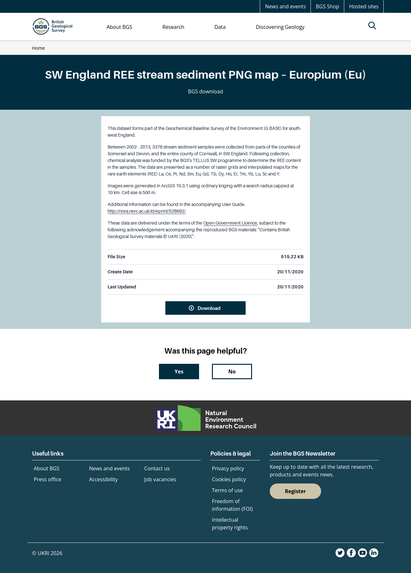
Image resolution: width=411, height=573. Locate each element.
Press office (47, 479)
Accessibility (103, 479)
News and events (285, 6)
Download (209, 308)
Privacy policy (228, 468)
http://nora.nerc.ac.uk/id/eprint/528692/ (147, 211)
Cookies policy (229, 479)
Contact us (157, 468)
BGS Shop (327, 6)
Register (295, 491)
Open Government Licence (230, 223)
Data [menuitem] (220, 26)
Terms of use (227, 490)
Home (38, 48)
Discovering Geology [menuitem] (280, 26)
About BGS (46, 468)
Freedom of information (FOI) (232, 505)
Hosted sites (364, 6)
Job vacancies (160, 479)
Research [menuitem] (173, 26)
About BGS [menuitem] (119, 26)
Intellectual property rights (230, 523)
